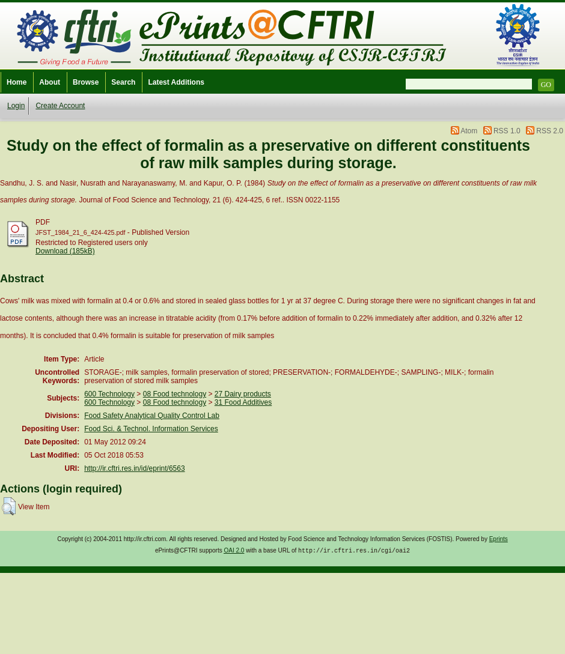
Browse (86, 82)
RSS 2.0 (549, 131)
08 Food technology (174, 394)
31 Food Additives (243, 402)
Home (16, 82)
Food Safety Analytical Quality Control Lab (151, 415)
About (49, 82)
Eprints (498, 539)
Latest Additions (176, 82)
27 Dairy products (243, 394)
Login (16, 105)
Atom (468, 131)
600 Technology (109, 394)
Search (123, 82)
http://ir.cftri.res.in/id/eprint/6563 (134, 468)
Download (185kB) (65, 251)
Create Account (60, 105)
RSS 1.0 (507, 131)
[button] (9, 506)
